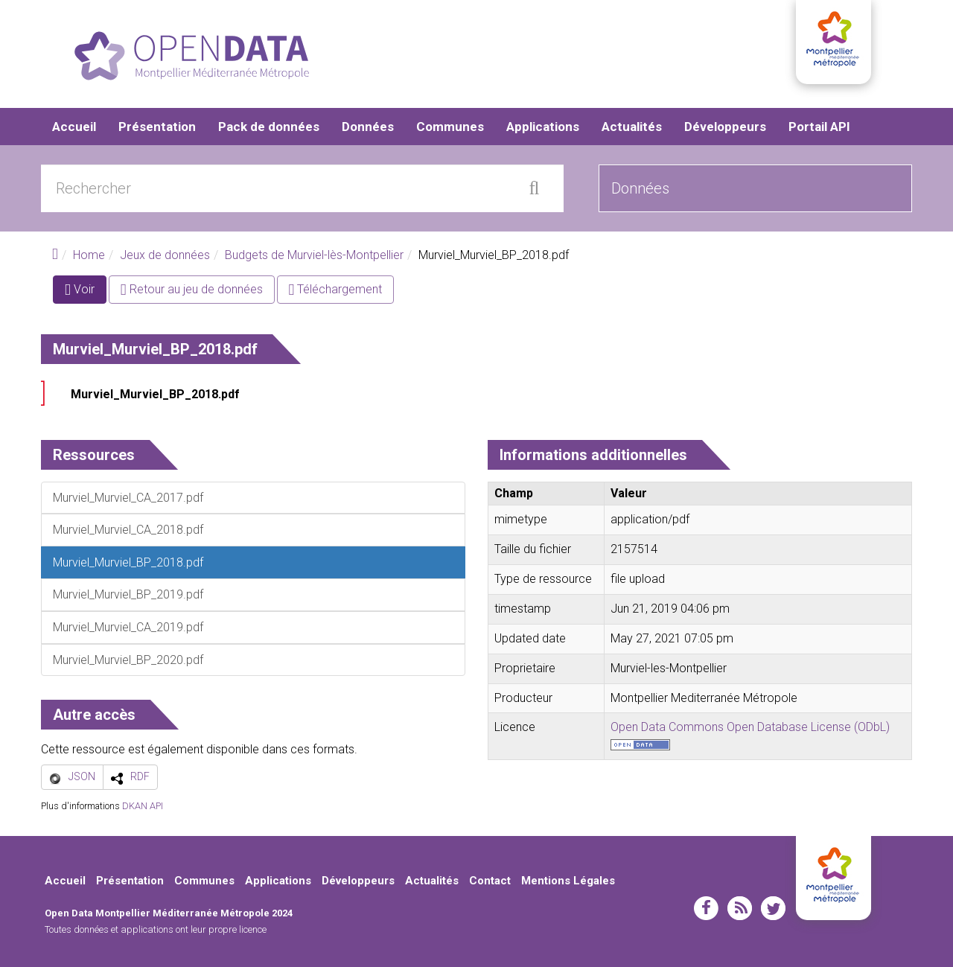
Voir (85, 292)
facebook (706, 908)
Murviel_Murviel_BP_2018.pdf (155, 394)
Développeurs (725, 126)
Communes (450, 126)
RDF (140, 776)
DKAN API (142, 805)
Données (368, 126)
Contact (490, 880)
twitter (773, 908)
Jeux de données (165, 255)
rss (739, 908)
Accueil (74, 126)
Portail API (819, 126)
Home (89, 255)
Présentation (157, 126)
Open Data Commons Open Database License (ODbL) (750, 727)
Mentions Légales (568, 880)
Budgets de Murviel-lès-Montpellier (314, 255)
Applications (542, 126)
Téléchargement (336, 289)
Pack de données (268, 126)
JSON (81, 776)
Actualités (632, 126)
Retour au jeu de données (192, 289)
